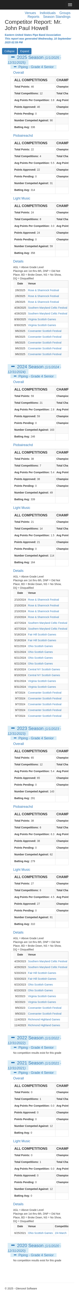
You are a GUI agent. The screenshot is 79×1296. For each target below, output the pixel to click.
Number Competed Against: (31, 120)
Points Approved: (25, 106)
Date (20, 283)
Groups (64, 13)
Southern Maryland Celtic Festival (47, 307)
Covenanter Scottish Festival (44, 330)
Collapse (9, 51)
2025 (22, 57)
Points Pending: (24, 113)
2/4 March (60, 1233)
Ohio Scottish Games (40, 646)
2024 (22, 366)
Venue (32, 283)
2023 (22, 728)
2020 (22, 1245)
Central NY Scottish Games (44, 669)
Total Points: (22, 86)
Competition (62, 1226)
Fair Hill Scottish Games (42, 634)
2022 (22, 1037)
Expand (24, 51)
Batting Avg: (22, 127)
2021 (22, 1062)
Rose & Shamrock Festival (43, 290)
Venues (30, 13)
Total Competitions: (26, 93)
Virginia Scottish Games (42, 319)
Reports (33, 17)
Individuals (48, 13)
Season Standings (56, 17)
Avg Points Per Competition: (32, 100)
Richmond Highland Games (44, 1019)
